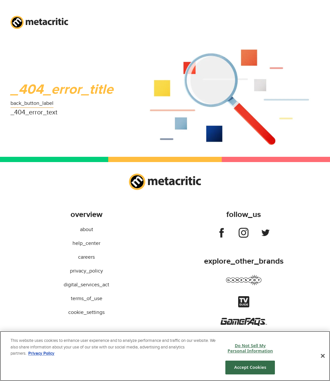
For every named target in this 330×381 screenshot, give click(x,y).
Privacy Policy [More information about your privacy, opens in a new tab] (41, 353)
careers (86, 257)
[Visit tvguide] (244, 305)
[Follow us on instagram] (243, 234)
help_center (86, 243)
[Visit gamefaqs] (244, 324)
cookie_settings (86, 312)
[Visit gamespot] (244, 284)
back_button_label (31, 103)
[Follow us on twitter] (265, 234)
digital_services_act (86, 284)
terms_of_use (86, 298)
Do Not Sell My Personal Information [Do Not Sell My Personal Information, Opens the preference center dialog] (250, 348)
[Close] (323, 356)
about (86, 229)
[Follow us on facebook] (221, 234)
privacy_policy (86, 271)
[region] (165, 356)
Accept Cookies (250, 367)
